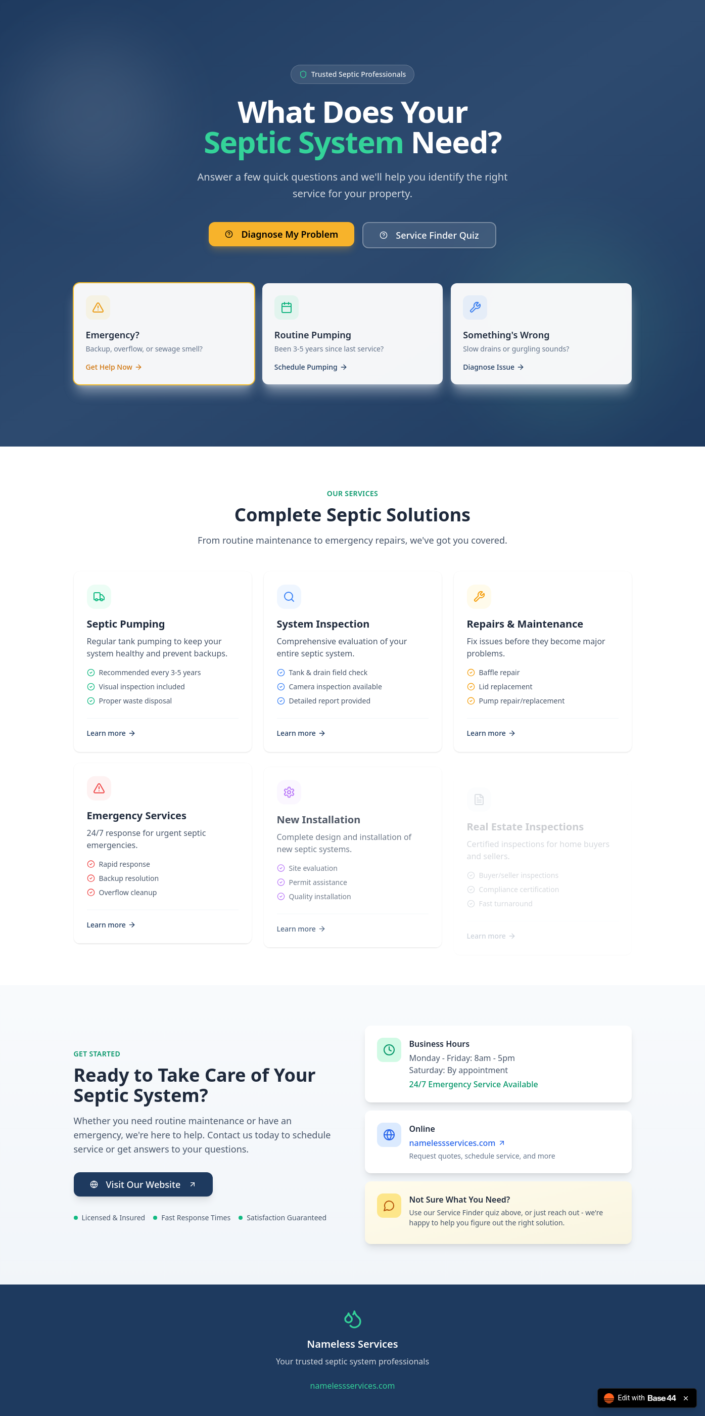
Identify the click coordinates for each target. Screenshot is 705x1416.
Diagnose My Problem (281, 235)
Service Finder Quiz (429, 236)
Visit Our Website (143, 1184)
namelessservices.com (457, 1142)
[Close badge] (685, 1398)
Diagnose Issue (494, 373)
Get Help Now (114, 373)
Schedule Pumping (311, 373)
